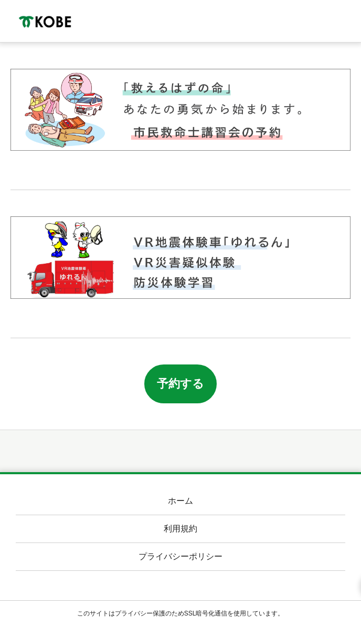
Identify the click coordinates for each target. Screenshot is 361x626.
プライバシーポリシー (180, 556)
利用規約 (180, 528)
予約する (180, 383)
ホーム (180, 500)
